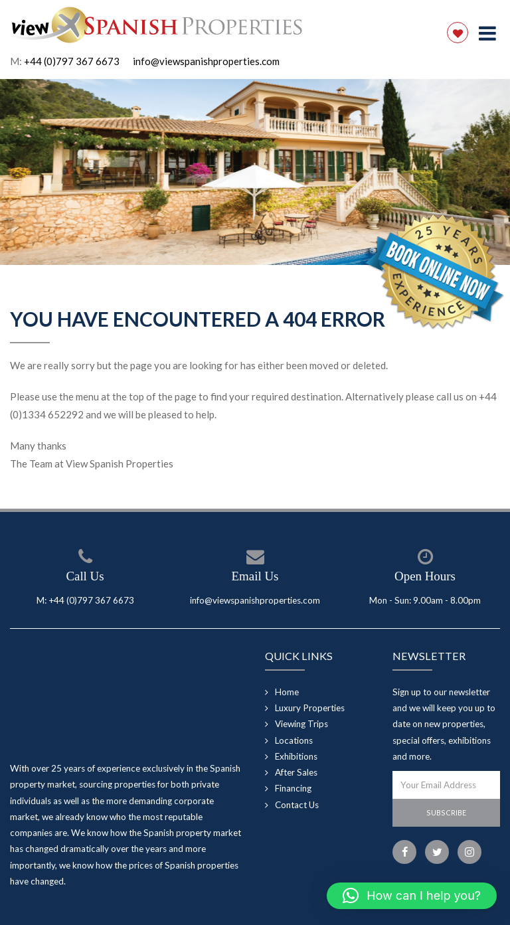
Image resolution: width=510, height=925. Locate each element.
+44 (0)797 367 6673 (72, 61)
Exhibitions (296, 756)
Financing (293, 788)
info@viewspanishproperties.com (206, 61)
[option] (255, 172)
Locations (294, 740)
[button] (412, 896)
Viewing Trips (301, 723)
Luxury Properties (310, 708)
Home (287, 692)
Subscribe (446, 812)
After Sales (296, 772)
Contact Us (297, 804)
